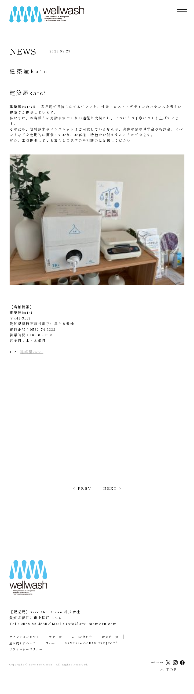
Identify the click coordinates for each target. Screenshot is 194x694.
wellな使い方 (82, 637)
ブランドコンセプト (24, 637)
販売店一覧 (110, 637)
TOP (166, 669)
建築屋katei (31, 351)
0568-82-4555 (34, 623)
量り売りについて (22, 643)
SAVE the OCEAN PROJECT (91, 643)
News (50, 643)
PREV (85, 488)
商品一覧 (55, 637)
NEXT (110, 488)
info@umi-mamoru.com (91, 623)
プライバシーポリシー (26, 649)
